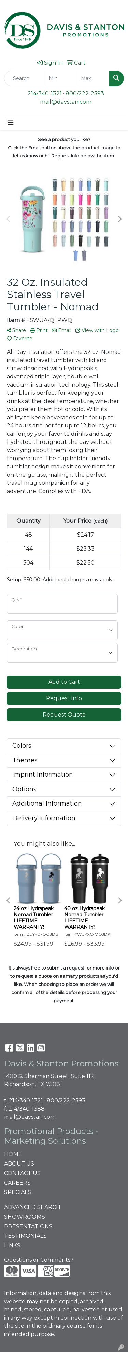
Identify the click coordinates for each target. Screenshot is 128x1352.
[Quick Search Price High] (93, 78)
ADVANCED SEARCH (32, 1207)
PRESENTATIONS (28, 1226)
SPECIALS (17, 1192)
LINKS (12, 1245)
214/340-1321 (45, 93)
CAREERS (17, 1183)
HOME (13, 1154)
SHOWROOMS (24, 1217)
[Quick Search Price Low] (61, 78)
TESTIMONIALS (25, 1236)
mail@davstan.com (65, 102)
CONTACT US (22, 1173)
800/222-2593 (85, 93)
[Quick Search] (24, 78)
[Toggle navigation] (10, 122)
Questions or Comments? (38, 1260)
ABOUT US (19, 1163)
